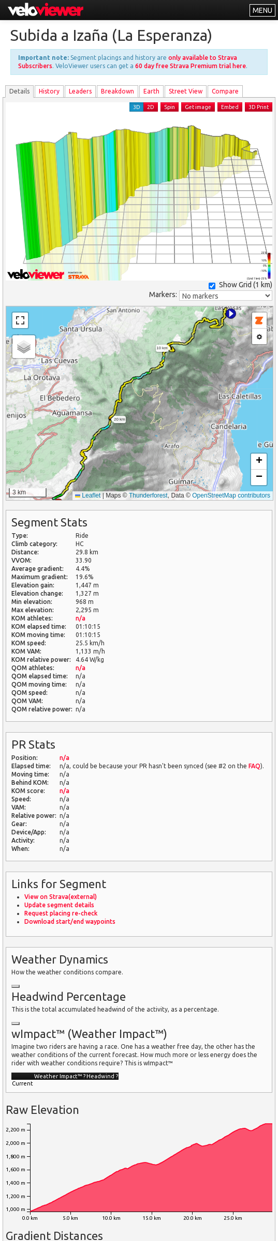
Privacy (153, 1226)
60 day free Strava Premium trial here (190, 66)
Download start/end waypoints (69, 921)
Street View (185, 91)
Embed (230, 107)
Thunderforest (148, 495)
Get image (198, 107)
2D (150, 107)
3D (136, 107)
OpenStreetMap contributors (231, 495)
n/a (80, 618)
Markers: (163, 294)
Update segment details (59, 905)
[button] (231, 313)
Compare (225, 91)
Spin (169, 107)
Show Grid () (240, 285)
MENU (262, 10)
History (49, 91)
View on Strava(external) (60, 896)
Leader (80, 91)
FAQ (254, 766)
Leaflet (87, 495)
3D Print (258, 107)
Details (19, 91)
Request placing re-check (60, 913)
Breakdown (117, 91)
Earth (151, 91)
